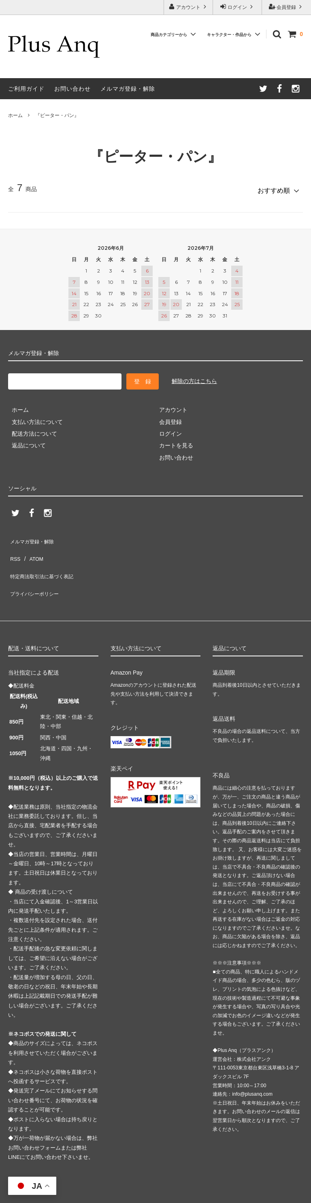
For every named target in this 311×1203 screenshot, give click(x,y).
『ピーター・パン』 (57, 115)
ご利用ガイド (26, 88)
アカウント (188, 6)
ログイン (237, 6)
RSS (14, 547)
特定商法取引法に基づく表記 (45, 559)
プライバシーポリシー (36, 571)
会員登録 (286, 6)
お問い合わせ (72, 88)
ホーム (15, 115)
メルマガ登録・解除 (127, 88)
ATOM (32, 547)
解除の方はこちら (194, 378)
